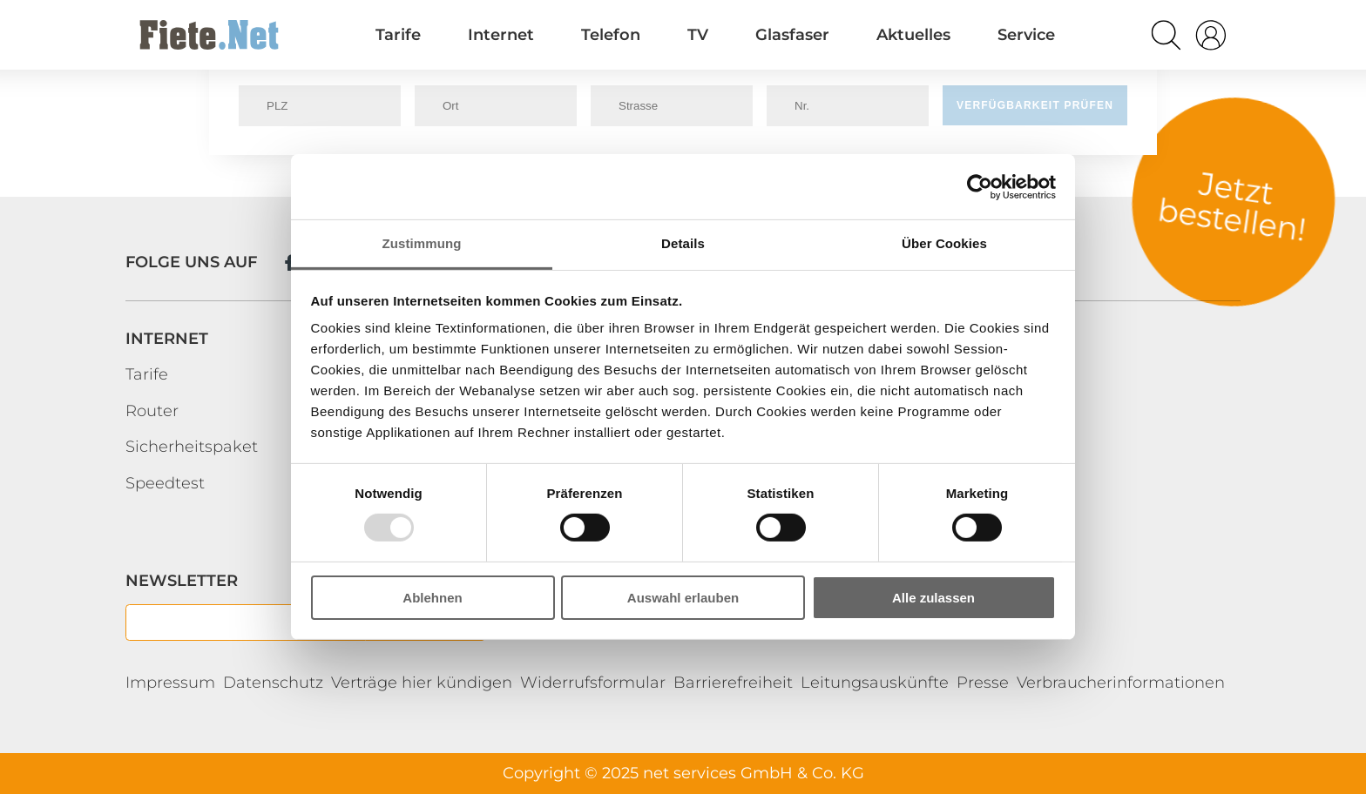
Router (152, 411)
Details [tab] (683, 243)
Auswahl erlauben (683, 597)
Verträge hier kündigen (421, 682)
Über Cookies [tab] (944, 243)
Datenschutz (273, 682)
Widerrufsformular (593, 682)
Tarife (146, 374)
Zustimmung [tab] (422, 243)
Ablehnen (432, 597)
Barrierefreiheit (733, 682)
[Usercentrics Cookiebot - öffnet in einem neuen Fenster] (979, 186)
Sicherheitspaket (191, 446)
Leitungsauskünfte (875, 682)
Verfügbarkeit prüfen (1035, 105)
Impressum (170, 682)
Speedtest (165, 483)
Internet (166, 338)
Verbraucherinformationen (1121, 682)
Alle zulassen (933, 597)
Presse (983, 682)
